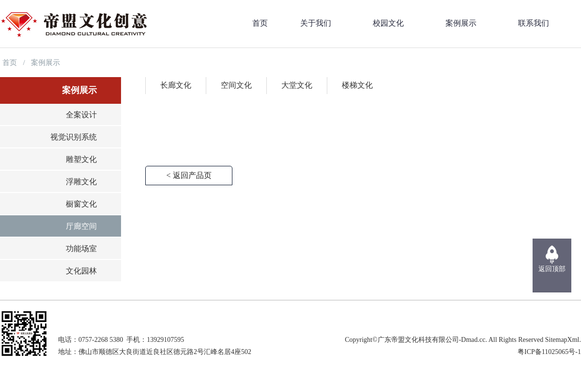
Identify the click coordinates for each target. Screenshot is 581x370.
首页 (9, 62)
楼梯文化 (357, 85)
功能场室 (81, 248)
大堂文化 (296, 85)
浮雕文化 (81, 181)
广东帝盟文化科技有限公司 (418, 339)
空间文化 (236, 85)
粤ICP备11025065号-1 (549, 351)
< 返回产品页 (188, 175)
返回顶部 (552, 269)
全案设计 (81, 115)
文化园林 (81, 271)
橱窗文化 (81, 204)
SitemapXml (562, 339)
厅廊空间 (81, 226)
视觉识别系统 (73, 137)
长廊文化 (175, 85)
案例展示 (45, 62)
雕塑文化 (81, 159)
